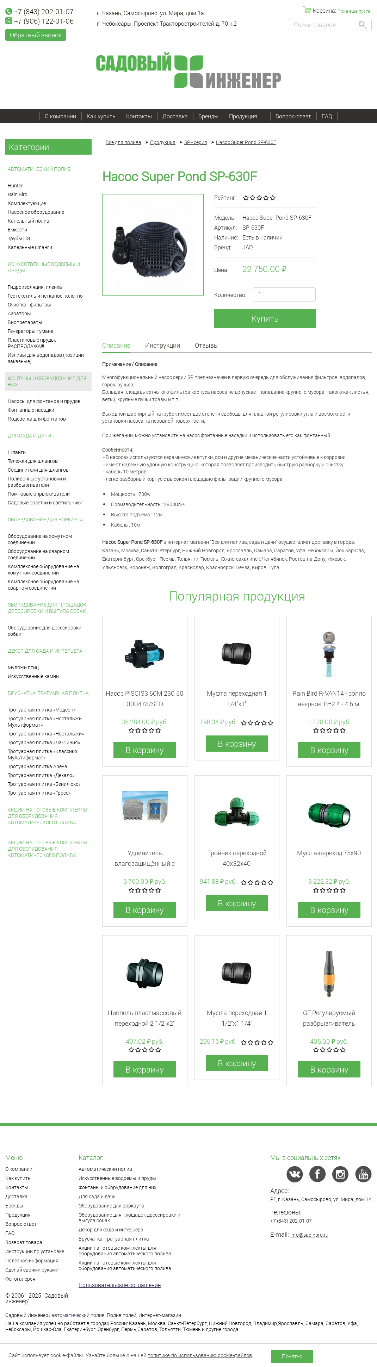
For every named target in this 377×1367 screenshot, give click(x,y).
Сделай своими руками (31, 1269)
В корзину (144, 750)
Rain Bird (17, 194)
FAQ (327, 116)
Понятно (292, 1356)
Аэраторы (19, 313)
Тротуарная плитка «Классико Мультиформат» (42, 754)
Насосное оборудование (36, 212)
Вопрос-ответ (293, 116)
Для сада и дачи (29, 435)
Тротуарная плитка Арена (37, 766)
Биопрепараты (25, 322)
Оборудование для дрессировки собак (44, 630)
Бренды (208, 116)
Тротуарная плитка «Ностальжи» (46, 733)
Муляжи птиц (23, 667)
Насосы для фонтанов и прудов (44, 401)
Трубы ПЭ (19, 238)
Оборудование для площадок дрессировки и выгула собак (47, 607)
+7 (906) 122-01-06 (39, 20)
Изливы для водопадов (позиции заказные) (46, 358)
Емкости (17, 229)
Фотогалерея (20, 1278)
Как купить (101, 116)
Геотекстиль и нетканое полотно (45, 295)
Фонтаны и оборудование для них (47, 381)
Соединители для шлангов (38, 469)
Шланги (17, 452)
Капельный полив (28, 220)
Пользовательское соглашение (120, 1284)
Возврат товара (23, 1242)
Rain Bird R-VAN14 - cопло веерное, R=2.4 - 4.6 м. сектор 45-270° (329, 704)
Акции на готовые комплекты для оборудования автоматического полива (47, 816)
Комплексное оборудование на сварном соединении (43, 584)
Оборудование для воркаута (45, 519)
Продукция (247, 116)
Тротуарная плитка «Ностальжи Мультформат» (45, 721)
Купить (265, 318)
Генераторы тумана (31, 331)
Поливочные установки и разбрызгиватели (37, 481)
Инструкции (162, 345)
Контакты (139, 116)
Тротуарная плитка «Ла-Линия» (44, 742)
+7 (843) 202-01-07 (39, 11)
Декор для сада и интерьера (45, 650)
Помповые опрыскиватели (39, 493)
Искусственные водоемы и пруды (44, 267)
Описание (116, 345)
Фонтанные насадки (31, 409)
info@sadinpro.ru (309, 1234)
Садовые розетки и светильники (45, 502)
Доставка (175, 116)
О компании (60, 116)
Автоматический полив (39, 169)
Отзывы (207, 345)
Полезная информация (31, 1260)
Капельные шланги (30, 247)
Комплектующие (27, 203)
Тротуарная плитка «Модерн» (41, 709)
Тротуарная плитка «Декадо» (41, 775)
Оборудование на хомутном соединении (40, 539)
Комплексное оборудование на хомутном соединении (43, 569)
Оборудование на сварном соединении (38, 554)
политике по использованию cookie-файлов (200, 1355)
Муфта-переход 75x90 (329, 853)
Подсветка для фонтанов (37, 418)
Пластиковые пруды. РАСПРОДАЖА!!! (32, 342)
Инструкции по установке (34, 1251)
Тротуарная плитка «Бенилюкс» (44, 784)
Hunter (15, 185)
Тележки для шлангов (33, 461)
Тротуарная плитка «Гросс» (39, 792)
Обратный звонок (36, 35)
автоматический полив (78, 1315)
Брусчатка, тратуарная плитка (48, 693)
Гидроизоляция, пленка (35, 287)
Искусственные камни (33, 676)
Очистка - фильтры (29, 304)
